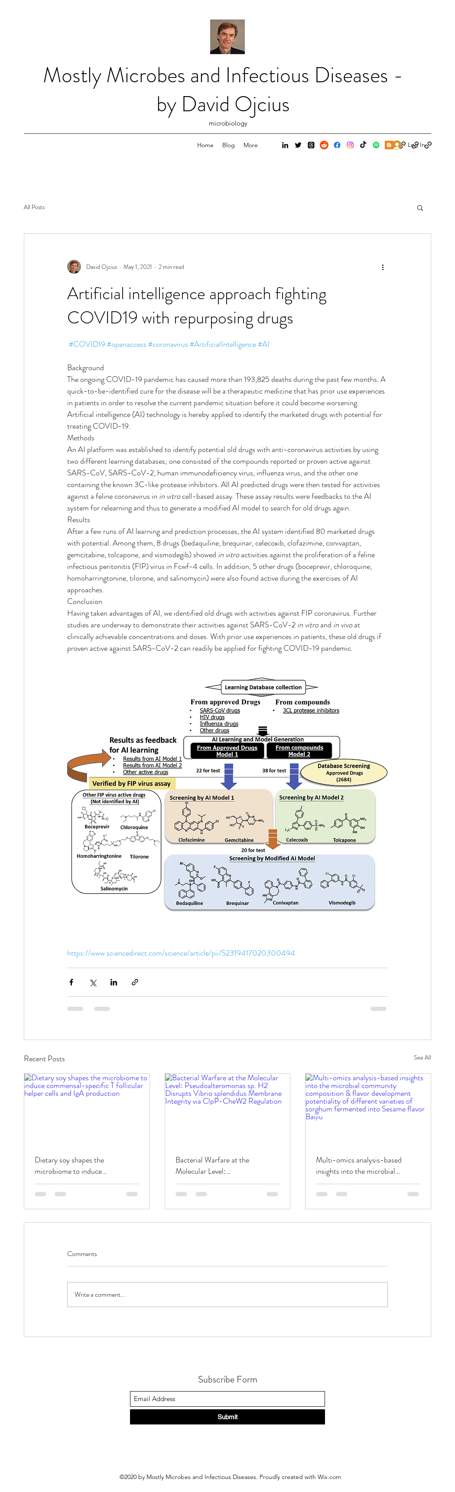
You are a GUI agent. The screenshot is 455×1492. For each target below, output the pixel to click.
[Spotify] (376, 145)
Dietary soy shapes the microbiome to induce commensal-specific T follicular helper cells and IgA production (83, 1165)
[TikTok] (363, 145)
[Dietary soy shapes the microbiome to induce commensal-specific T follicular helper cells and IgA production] (87, 1109)
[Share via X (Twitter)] (92, 982)
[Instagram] (350, 145)
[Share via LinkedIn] (114, 982)
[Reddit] (324, 145)
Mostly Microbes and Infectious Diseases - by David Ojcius (223, 89)
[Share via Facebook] (71, 982)
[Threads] (311, 145)
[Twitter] (298, 145)
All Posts (34, 207)
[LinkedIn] (285, 145)
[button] (420, 207)
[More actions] (382, 267)
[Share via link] (135, 982)
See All (422, 1057)
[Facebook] (337, 145)
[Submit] (227, 1416)
